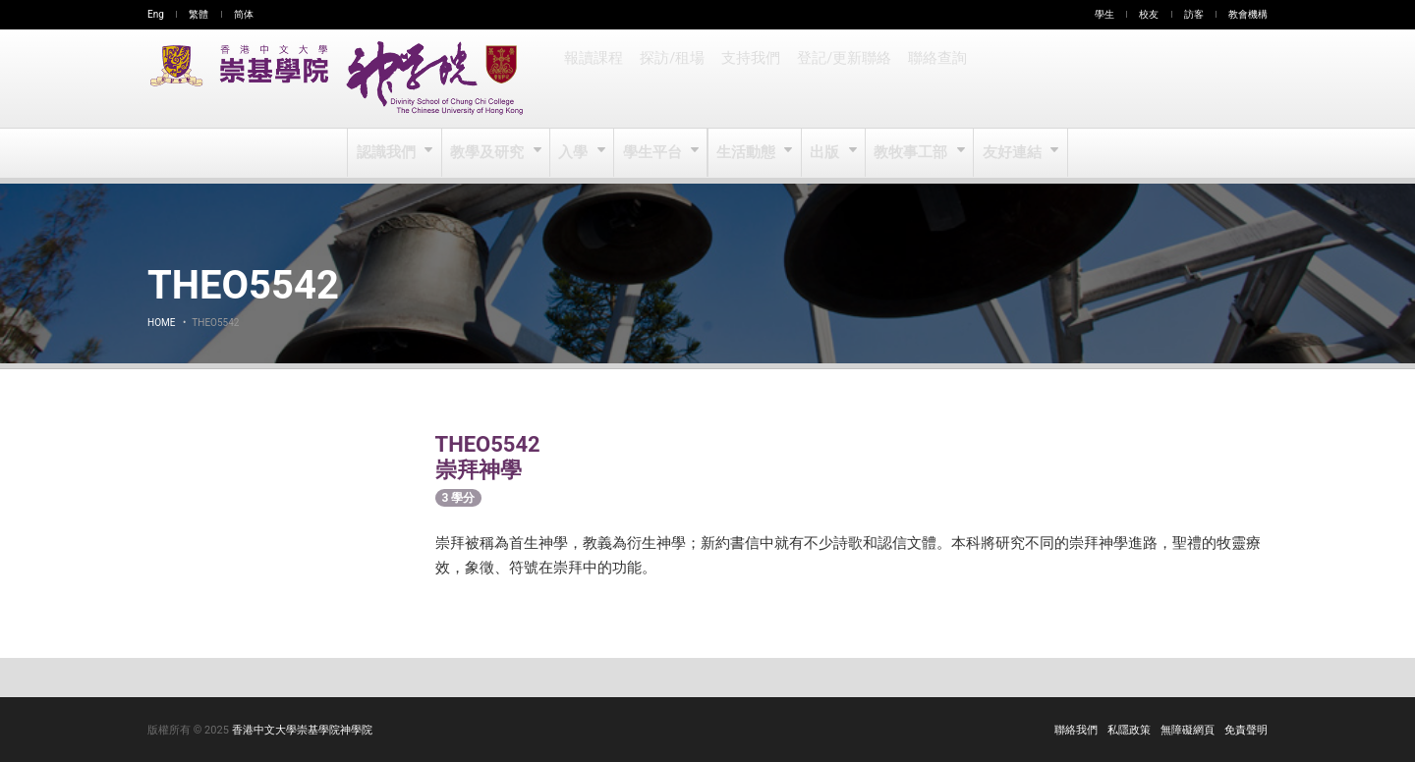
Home (161, 322)
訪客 (1194, 14)
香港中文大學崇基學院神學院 (302, 730)
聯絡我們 (1076, 730)
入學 (575, 153)
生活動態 (746, 153)
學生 (1104, 14)
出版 (826, 153)
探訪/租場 (671, 78)
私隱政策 (1129, 730)
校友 (1149, 14)
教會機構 (1248, 14)
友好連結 (1011, 153)
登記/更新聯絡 (840, 78)
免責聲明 (1246, 730)
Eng (155, 14)
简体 (244, 14)
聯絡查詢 (931, 78)
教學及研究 (490, 153)
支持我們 (748, 78)
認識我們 (390, 153)
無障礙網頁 (1187, 730)
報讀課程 (593, 78)
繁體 (198, 14)
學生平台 (654, 153)
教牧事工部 (911, 153)
